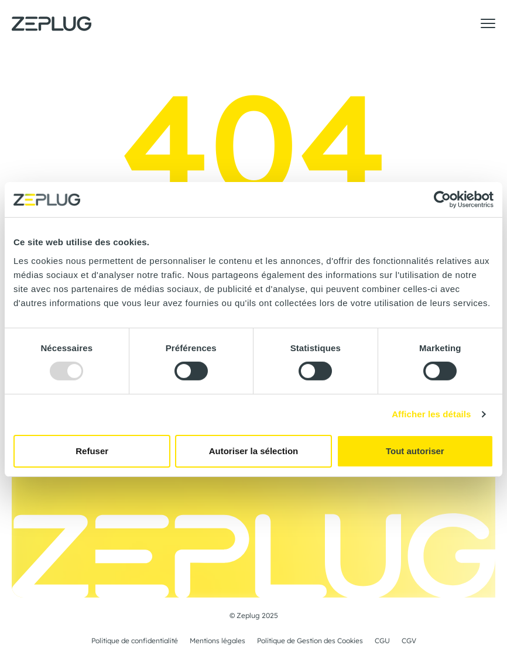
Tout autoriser (415, 451)
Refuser (92, 451)
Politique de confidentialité (134, 641)
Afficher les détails (431, 414)
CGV (409, 641)
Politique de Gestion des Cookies (310, 641)
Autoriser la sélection (254, 451)
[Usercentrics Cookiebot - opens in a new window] (442, 199)
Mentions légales (217, 641)
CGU (382, 641)
